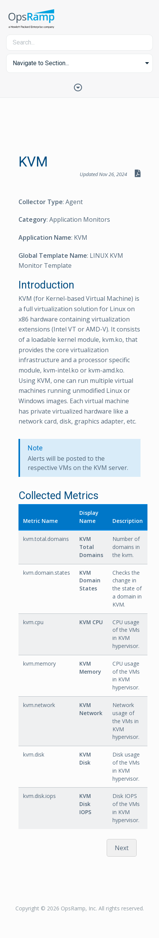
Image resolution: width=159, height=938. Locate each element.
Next (122, 848)
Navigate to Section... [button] (41, 63)
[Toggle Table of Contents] (79, 86)
